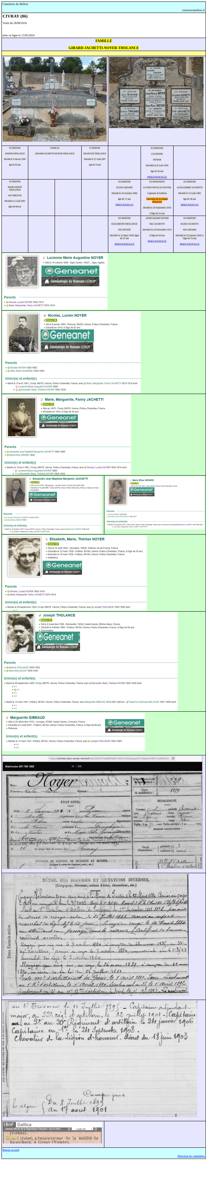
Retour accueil (11, 1150)
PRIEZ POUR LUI (124, 204)
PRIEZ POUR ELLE (157, 177)
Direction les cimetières (191, 1156)
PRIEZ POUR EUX (157, 241)
